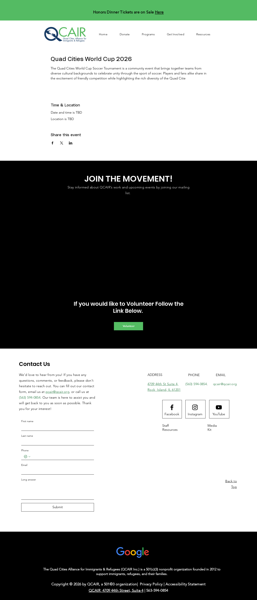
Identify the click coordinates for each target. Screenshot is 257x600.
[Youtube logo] (218, 407)
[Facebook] (171, 414)
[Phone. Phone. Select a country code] (27, 456)
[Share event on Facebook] (52, 143)
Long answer (28, 479)
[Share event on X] (61, 143)
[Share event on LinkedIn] (70, 143)
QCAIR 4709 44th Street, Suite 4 (116, 590)
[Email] (56, 471)
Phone (25, 450)
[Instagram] (195, 414)
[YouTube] (218, 414)
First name (27, 421)
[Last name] (56, 442)
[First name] (56, 427)
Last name (27, 435)
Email (24, 465)
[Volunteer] (128, 326)
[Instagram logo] (195, 407)
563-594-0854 (157, 590)
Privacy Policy (151, 584)
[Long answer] (57, 491)
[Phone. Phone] (61, 457)
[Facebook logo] (172, 407)
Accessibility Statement (185, 584)
